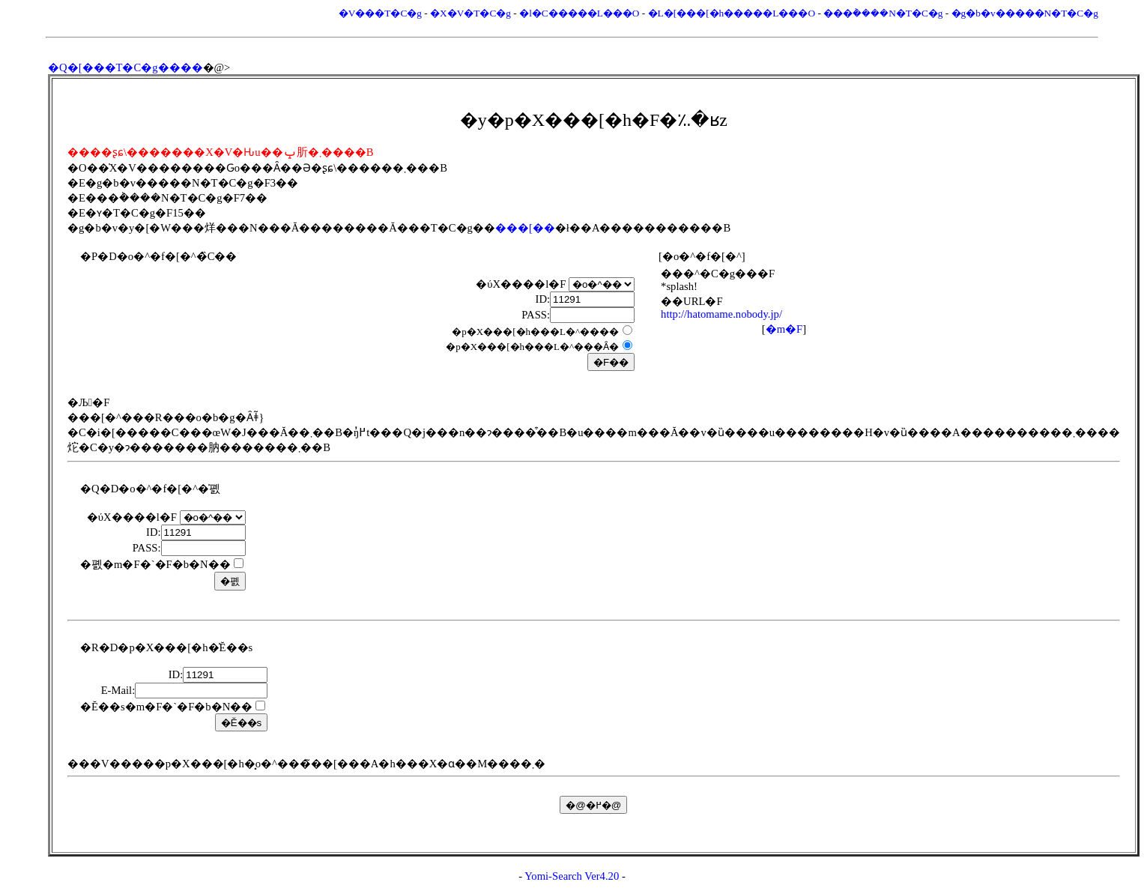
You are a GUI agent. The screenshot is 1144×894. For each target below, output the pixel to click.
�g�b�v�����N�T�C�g (1024, 13)
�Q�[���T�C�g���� (125, 67)
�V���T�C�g (380, 13)
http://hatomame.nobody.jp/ (721, 314)
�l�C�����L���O (579, 13)
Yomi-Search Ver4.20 (571, 876)
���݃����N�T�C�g (882, 13)
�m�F (784, 329)
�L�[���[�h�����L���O (731, 13)
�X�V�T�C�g (470, 13)
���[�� (525, 228)
